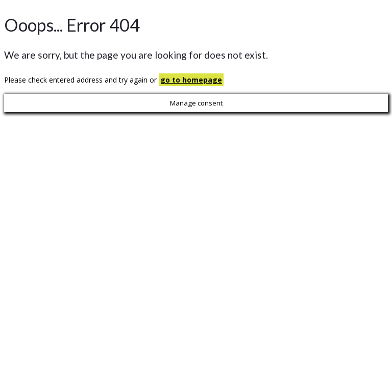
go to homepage (191, 80)
